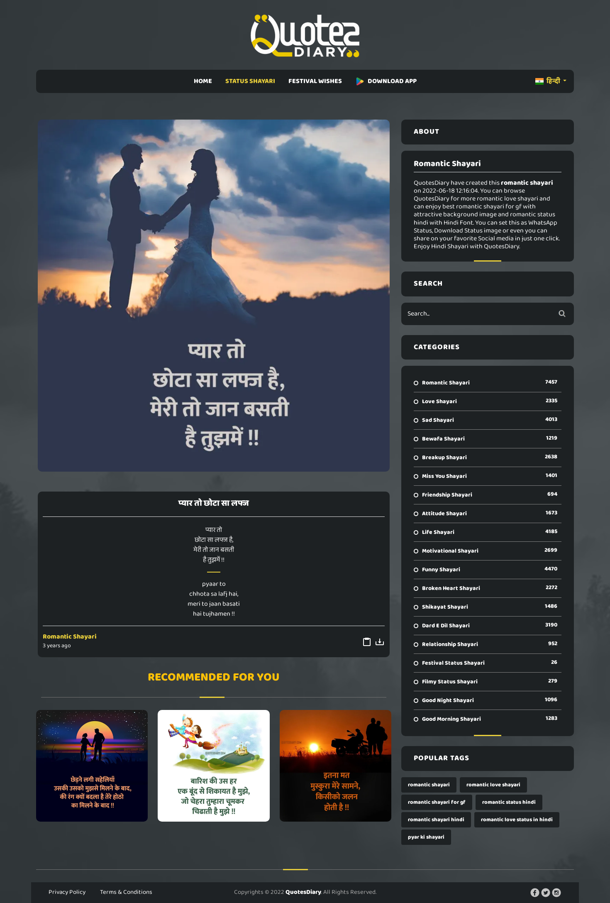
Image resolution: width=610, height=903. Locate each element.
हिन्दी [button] (548, 81)
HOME (203, 81)
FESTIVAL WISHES (315, 81)
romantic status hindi (509, 802)
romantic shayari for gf (437, 802)
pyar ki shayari (426, 837)
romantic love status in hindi (517, 819)
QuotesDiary (303, 892)
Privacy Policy (67, 892)
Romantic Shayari (70, 636)
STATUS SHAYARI (250, 81)
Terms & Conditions (126, 892)
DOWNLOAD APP (386, 81)
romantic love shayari (493, 785)
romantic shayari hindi (436, 819)
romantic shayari (429, 785)
